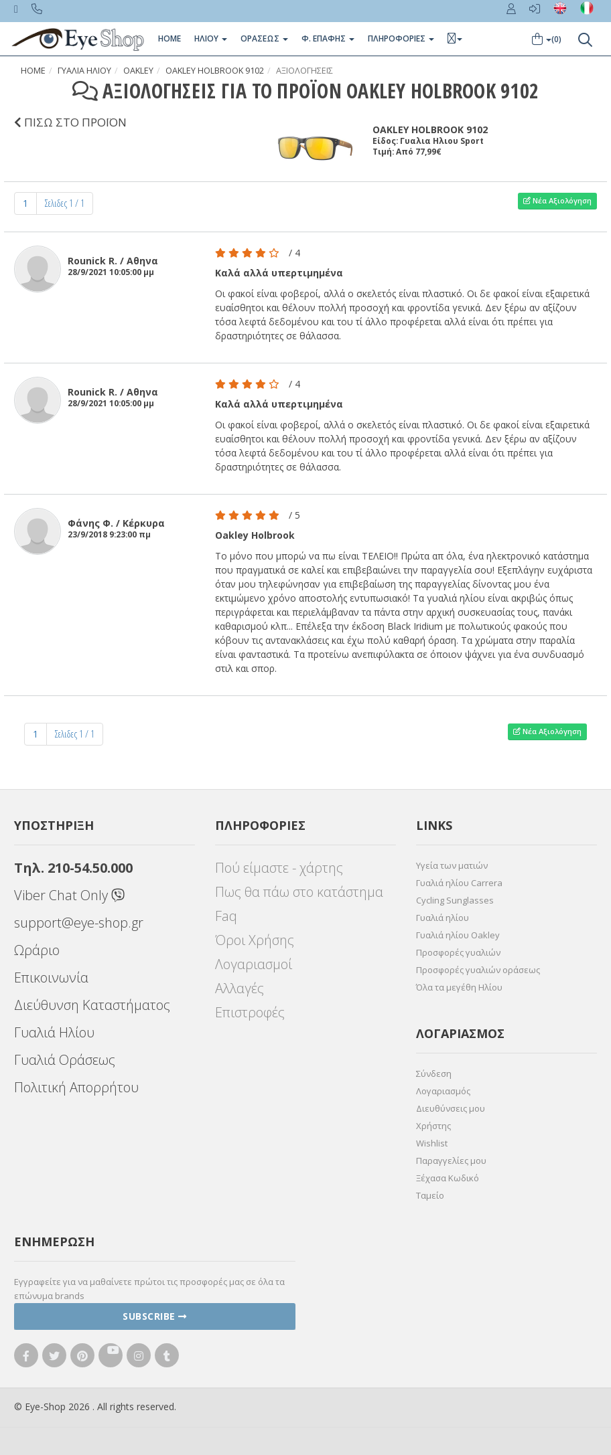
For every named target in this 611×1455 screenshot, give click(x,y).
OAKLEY (138, 70)
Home (169, 38)
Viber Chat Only (69, 895)
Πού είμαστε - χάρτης (279, 868)
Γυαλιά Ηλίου (54, 1032)
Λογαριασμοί (253, 964)
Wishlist (432, 1143)
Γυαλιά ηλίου (442, 918)
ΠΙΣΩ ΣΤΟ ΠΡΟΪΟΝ (70, 122)
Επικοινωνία (51, 977)
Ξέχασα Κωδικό (447, 1178)
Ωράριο (37, 950)
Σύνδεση (434, 1073)
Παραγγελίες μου (451, 1160)
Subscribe (155, 1316)
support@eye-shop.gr (78, 923)
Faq (226, 916)
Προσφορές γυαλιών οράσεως (478, 970)
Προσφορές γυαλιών (458, 952)
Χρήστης (433, 1126)
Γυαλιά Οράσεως (64, 1060)
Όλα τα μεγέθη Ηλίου (459, 987)
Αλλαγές (239, 988)
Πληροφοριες (401, 38)
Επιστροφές (250, 1012)
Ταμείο (430, 1195)
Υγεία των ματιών (452, 865)
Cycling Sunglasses (455, 900)
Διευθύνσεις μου (450, 1108)
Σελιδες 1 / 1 (64, 203)
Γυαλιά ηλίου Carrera (459, 883)
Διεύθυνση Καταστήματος (92, 1005)
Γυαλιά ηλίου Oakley (458, 935)
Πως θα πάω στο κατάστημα (299, 892)
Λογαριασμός (443, 1091)
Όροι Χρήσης (254, 940)
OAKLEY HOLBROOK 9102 (214, 70)
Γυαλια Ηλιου (84, 70)
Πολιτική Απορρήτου (76, 1087)
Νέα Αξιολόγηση (557, 200)
